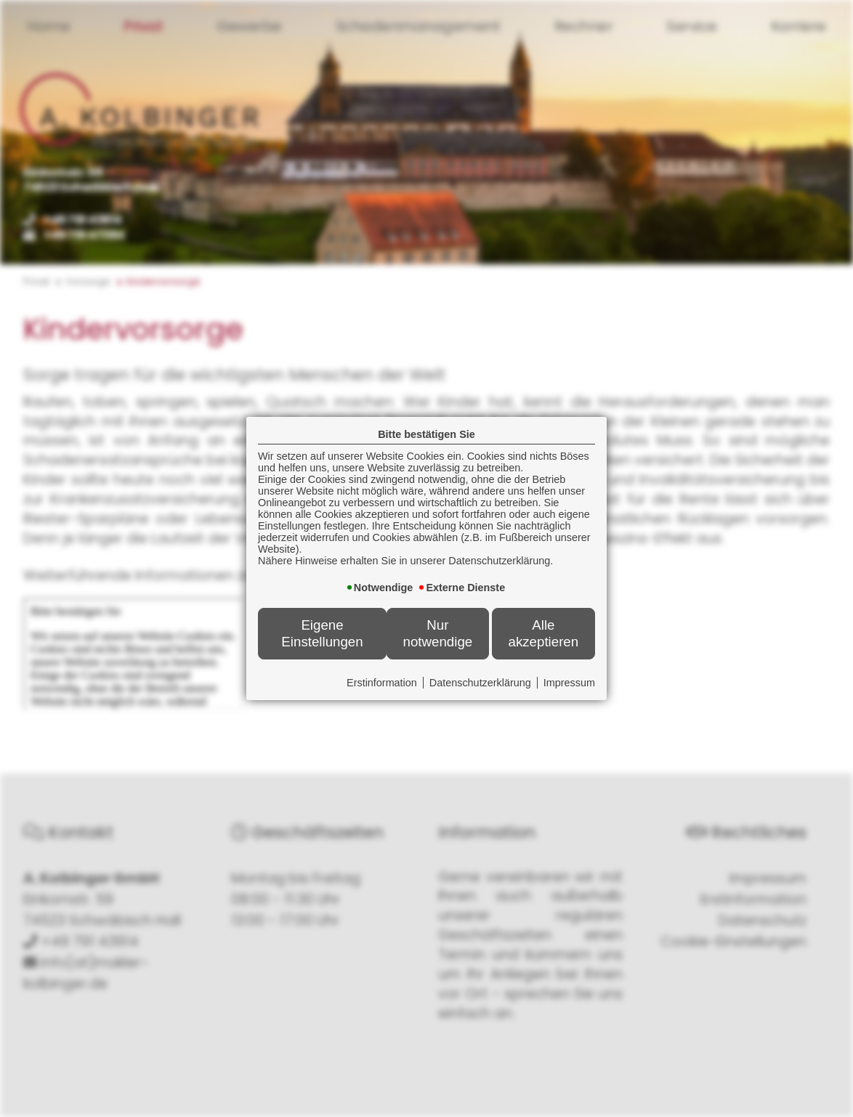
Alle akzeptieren (543, 633)
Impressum (569, 683)
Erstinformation (382, 683)
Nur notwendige (438, 633)
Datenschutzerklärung (480, 683)
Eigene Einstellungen (322, 633)
